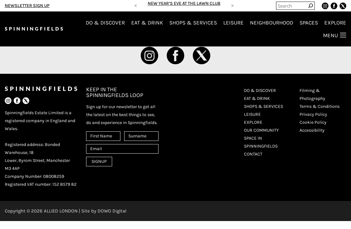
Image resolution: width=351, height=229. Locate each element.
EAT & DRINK (147, 22)
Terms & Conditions (320, 106)
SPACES (309, 22)
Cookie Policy (313, 122)
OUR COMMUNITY (261, 130)
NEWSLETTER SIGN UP (27, 5)
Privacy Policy (313, 114)
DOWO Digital (112, 211)
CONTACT (253, 154)
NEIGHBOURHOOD (271, 22)
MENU (334, 35)
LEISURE (233, 22)
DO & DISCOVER (105, 22)
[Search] (310, 6)
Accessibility (312, 130)
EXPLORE (335, 22)
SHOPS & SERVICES (193, 22)
